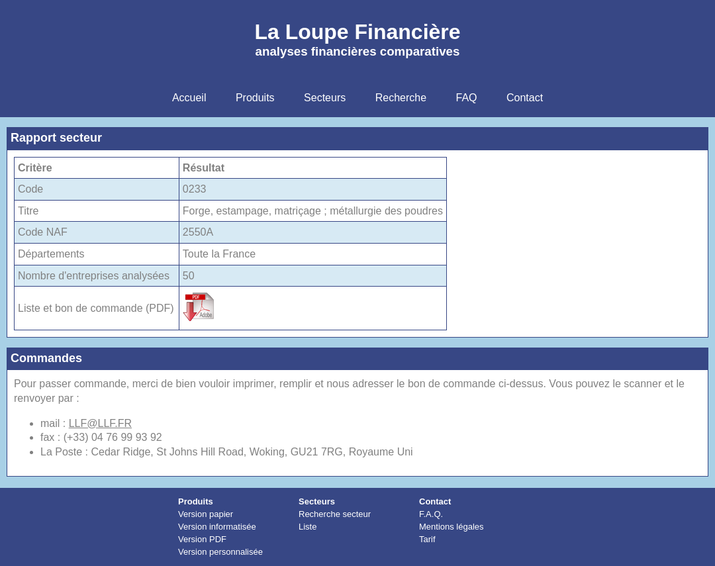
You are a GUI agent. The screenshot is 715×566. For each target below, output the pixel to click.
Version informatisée (217, 527)
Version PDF (202, 539)
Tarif (427, 539)
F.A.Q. (431, 514)
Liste (307, 527)
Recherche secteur (335, 514)
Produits (195, 501)
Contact (435, 501)
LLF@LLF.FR (100, 423)
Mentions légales (451, 527)
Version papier (205, 514)
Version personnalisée (220, 552)
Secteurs (317, 501)
